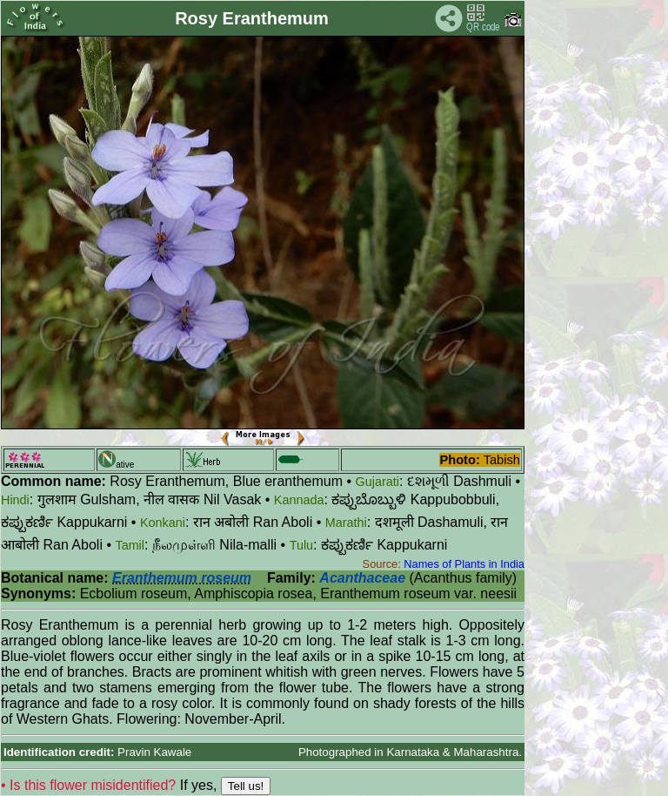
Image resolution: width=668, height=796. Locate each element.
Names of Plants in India (464, 563)
